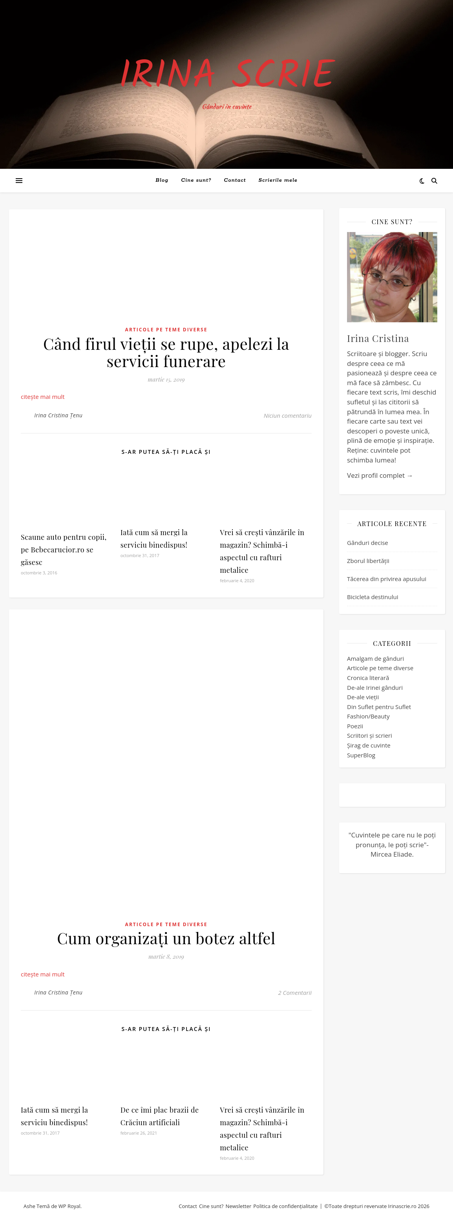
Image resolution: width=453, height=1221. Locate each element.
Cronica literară (368, 678)
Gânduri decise (367, 543)
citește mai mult (43, 396)
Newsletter (238, 1206)
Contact (235, 180)
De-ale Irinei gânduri (375, 687)
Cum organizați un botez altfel (166, 937)
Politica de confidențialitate (285, 1206)
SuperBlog (361, 755)
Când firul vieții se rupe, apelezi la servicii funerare (166, 352)
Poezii (355, 726)
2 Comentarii (295, 992)
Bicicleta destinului (372, 597)
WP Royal (69, 1206)
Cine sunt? (196, 180)
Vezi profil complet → (380, 475)
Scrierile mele (278, 180)
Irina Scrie (226, 77)
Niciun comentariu (288, 415)
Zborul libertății (368, 561)
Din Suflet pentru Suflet (379, 707)
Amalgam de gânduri (375, 658)
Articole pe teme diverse (166, 329)
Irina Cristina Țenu (58, 415)
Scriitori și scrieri (369, 735)
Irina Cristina (378, 338)
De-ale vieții (363, 697)
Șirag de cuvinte (369, 745)
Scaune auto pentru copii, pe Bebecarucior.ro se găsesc (64, 549)
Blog (161, 180)
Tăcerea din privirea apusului (386, 579)
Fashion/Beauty (368, 716)
